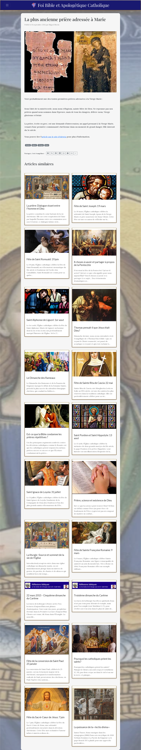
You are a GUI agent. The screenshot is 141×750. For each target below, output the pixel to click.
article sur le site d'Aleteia (54, 136)
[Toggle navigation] (7, 5)
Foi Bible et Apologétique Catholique (70, 5)
